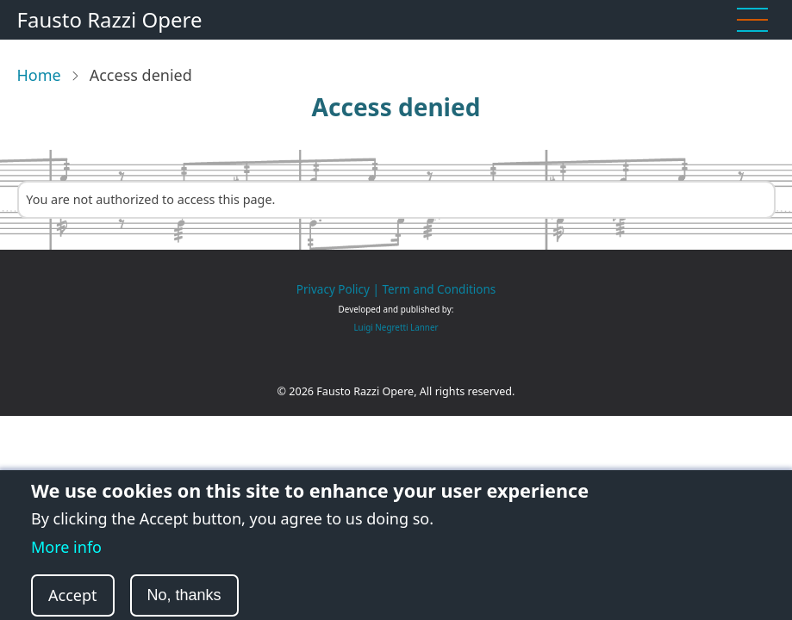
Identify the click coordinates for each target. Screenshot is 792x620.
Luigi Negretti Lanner (395, 327)
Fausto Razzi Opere (110, 19)
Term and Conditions (439, 289)
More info (66, 558)
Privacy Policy (333, 289)
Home (39, 75)
